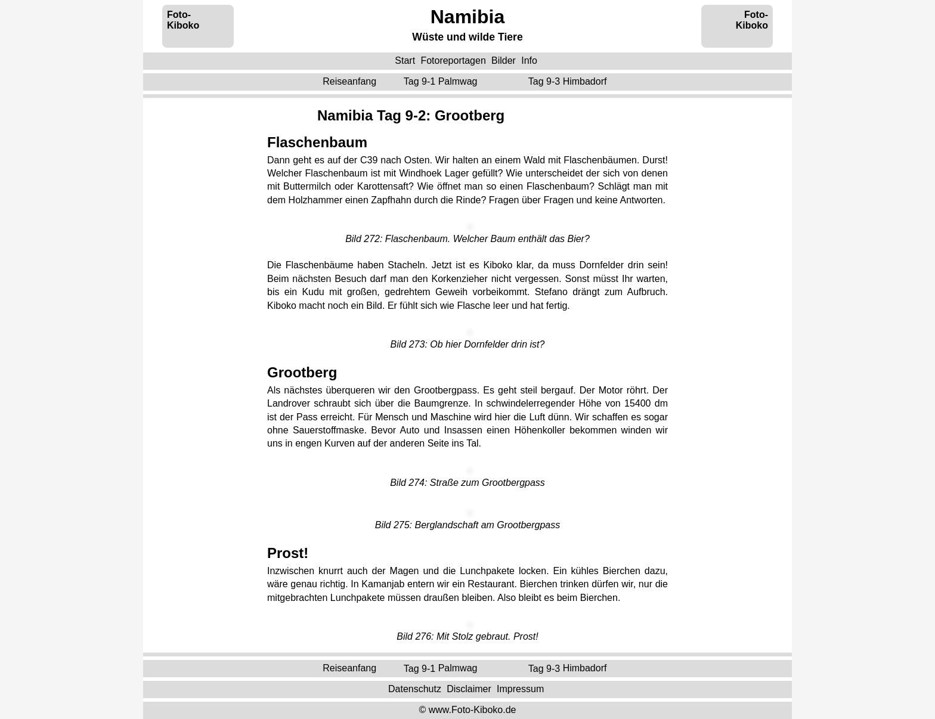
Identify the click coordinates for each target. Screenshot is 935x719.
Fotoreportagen (452, 60)
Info (529, 60)
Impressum (520, 689)
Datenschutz (414, 689)
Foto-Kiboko (183, 20)
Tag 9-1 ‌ (442, 81)
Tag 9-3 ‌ (568, 81)
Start (405, 60)
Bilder (503, 60)
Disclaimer (469, 689)
